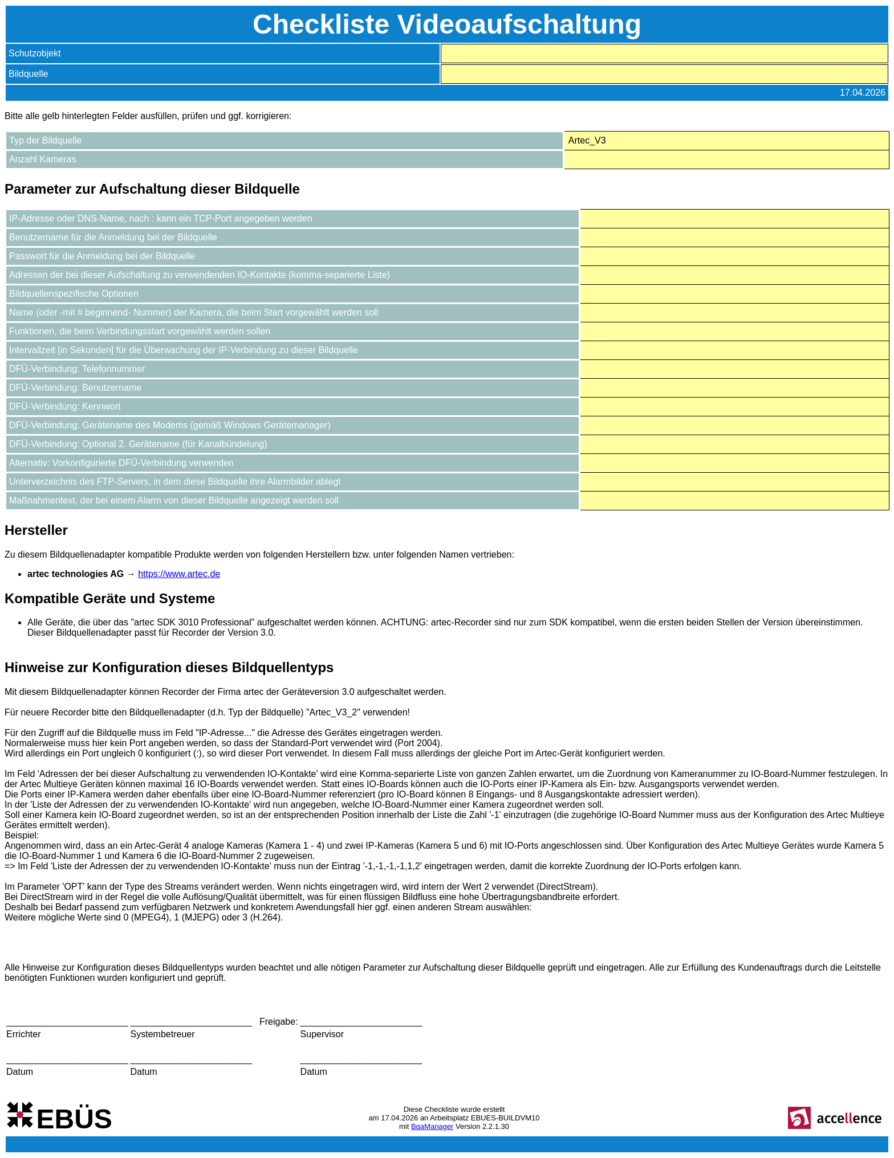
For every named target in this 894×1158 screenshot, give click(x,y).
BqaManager (432, 1126)
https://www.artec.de (179, 574)
